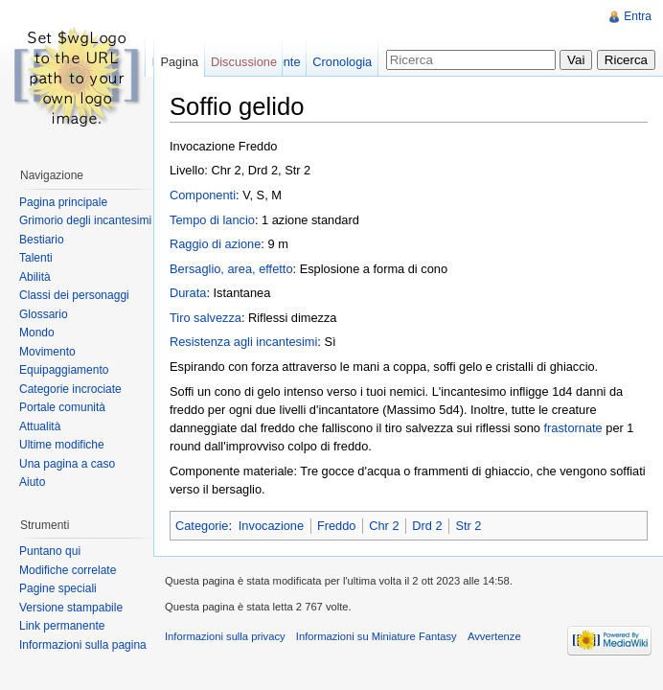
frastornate (573, 428)
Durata (188, 293)
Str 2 (468, 525)
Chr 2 (384, 525)
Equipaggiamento (63, 370)
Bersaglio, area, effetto (231, 269)
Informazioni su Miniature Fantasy (376, 636)
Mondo (37, 332)
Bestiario (41, 239)
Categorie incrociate (70, 389)
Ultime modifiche (61, 444)
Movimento (47, 351)
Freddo (336, 525)
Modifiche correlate (67, 570)
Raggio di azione (215, 244)
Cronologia (342, 62)
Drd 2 (427, 525)
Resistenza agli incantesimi (243, 341)
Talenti (36, 257)
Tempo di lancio (212, 220)
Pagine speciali (58, 588)
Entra (638, 16)
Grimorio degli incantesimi (85, 220)
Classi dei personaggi (74, 295)
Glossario (43, 314)
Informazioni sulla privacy (225, 636)
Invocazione (271, 525)
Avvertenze (494, 636)
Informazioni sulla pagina (83, 645)
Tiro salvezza (205, 317)
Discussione (244, 62)
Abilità (35, 277)
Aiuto (32, 482)
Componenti (203, 195)
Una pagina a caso (67, 464)
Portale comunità (62, 407)
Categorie (202, 525)
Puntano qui (49, 551)
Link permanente (61, 625)
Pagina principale (63, 202)
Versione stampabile (71, 607)
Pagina (179, 62)
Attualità (39, 426)
